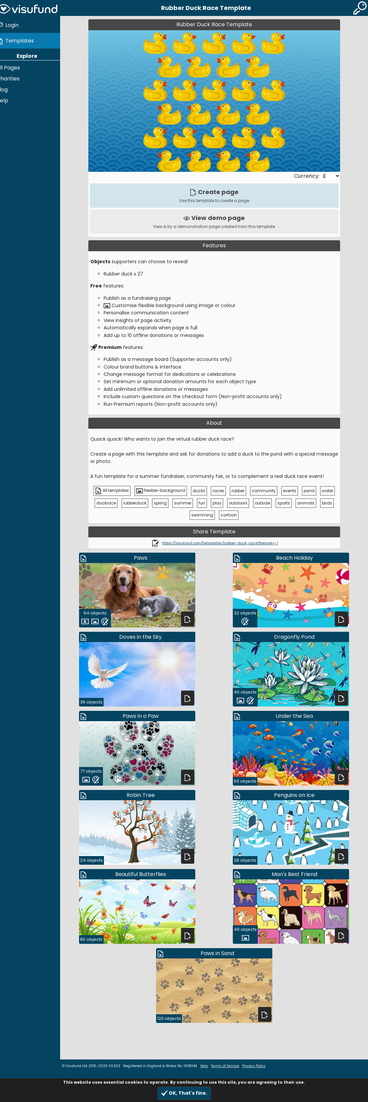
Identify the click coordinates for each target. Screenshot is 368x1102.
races (222, 491)
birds (330, 503)
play (220, 503)
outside (265, 503)
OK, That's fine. (184, 1093)
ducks (202, 491)
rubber (241, 491)
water (330, 491)
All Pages (14, 66)
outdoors (241, 503)
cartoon (232, 515)
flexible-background (164, 491)
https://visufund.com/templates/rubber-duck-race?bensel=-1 (223, 543)
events (293, 491)
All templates (115, 491)
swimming (206, 515)
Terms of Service (231, 1065)
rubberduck (137, 503)
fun (205, 503)
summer (185, 503)
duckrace (109, 503)
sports (286, 503)
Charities (14, 77)
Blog (8, 88)
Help (9, 99)
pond (312, 491)
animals (309, 503)
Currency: (310, 176)
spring (163, 503)
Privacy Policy (260, 1065)
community (267, 491)
